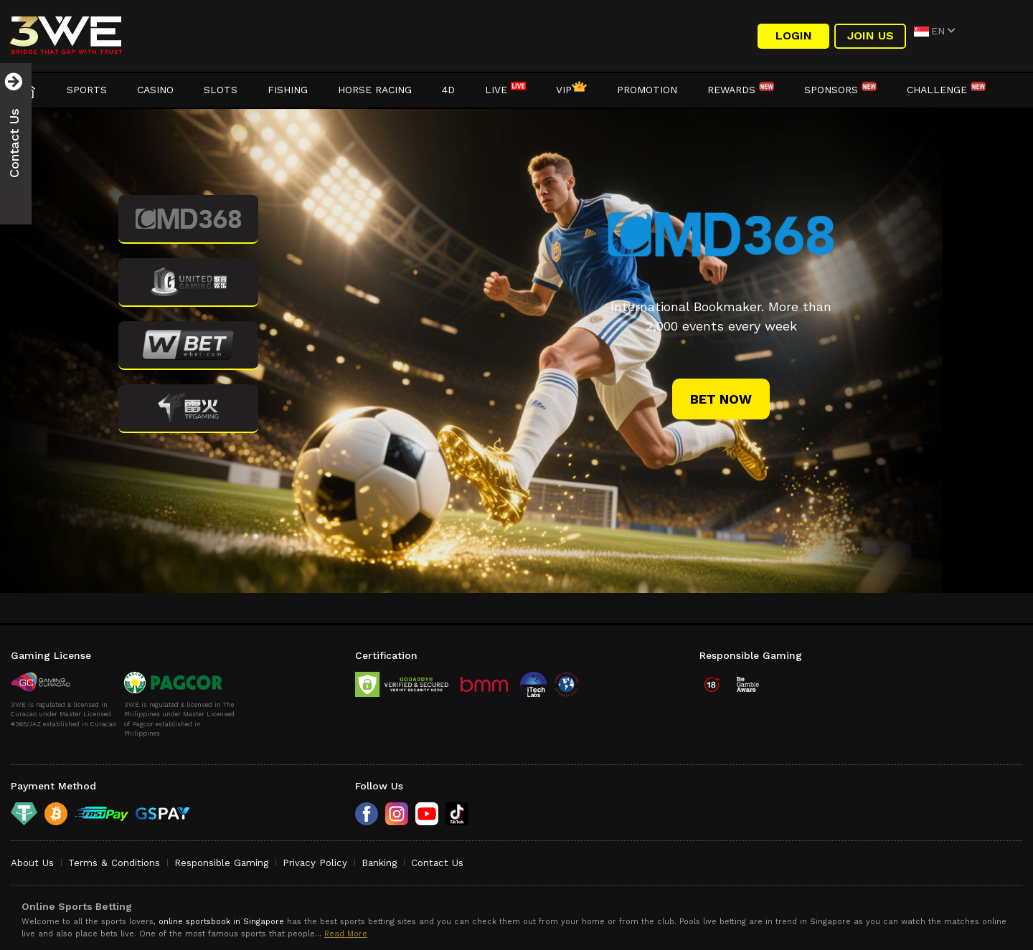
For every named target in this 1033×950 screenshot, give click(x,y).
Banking (379, 863)
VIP (571, 89)
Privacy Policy (315, 863)
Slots (220, 89)
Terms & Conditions (114, 863)
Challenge (946, 89)
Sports (87, 89)
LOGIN (793, 35)
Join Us (870, 35)
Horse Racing (375, 89)
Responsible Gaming (221, 863)
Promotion (647, 89)
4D (448, 89)
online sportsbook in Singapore (221, 921)
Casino (155, 89)
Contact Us (437, 863)
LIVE (505, 89)
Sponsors (840, 89)
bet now (721, 399)
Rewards (740, 89)
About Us (32, 863)
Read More (345, 934)
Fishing (288, 89)
